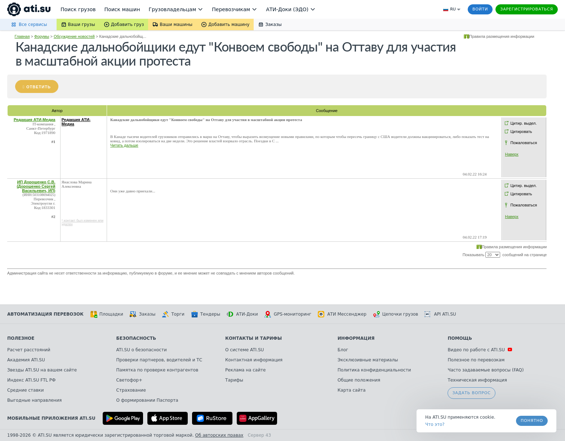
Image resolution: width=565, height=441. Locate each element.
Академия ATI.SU (26, 359)
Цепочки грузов (395, 314)
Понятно (532, 420)
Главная (22, 36)
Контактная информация (253, 359)
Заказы (143, 314)
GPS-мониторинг (287, 314)
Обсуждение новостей (74, 36)
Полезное (20, 338)
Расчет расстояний (28, 349)
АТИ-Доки (242, 314)
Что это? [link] (435, 424)
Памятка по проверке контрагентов (157, 370)
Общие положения (359, 380)
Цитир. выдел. (523, 123)
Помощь (460, 338)
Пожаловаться (523, 143)
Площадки (106, 314)
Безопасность (136, 338)
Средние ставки (25, 390)
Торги (173, 314)
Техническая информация (477, 380)
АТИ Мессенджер (342, 314)
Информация (356, 338)
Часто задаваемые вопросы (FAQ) (486, 370)
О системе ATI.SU (244, 349)
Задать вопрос (471, 393)
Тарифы (234, 380)
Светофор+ (129, 380)
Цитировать (521, 131)
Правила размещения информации (501, 36)
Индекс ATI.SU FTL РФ (31, 380)
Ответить (38, 87)
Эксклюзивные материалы (368, 359)
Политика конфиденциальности (374, 370)
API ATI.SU (440, 314)
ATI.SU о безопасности (141, 349)
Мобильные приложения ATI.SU (51, 418)
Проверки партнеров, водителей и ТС (159, 359)
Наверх (511, 154)
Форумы (41, 36)
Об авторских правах (219, 435)
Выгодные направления (34, 400)
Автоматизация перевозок (45, 314)
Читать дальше (124, 145)
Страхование (131, 390)
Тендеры (205, 314)
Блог (343, 349)
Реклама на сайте (245, 370)
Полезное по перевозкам (476, 359)
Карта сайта (352, 390)
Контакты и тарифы (253, 338)
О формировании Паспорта (147, 400)
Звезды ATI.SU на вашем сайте (42, 370)
